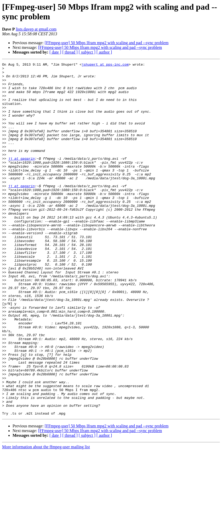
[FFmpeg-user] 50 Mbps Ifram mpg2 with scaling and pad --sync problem (107, 43)
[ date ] (55, 52)
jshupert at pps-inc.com (105, 65)
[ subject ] (87, 52)
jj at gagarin (21, 178)
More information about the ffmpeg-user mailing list (46, 517)
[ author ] (104, 52)
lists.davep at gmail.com (36, 29)
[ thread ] (70, 52)
